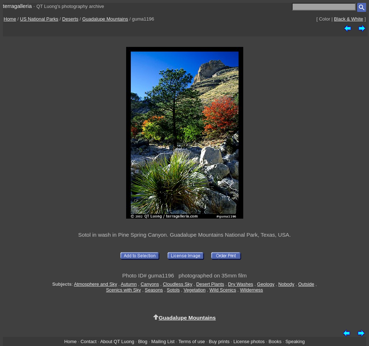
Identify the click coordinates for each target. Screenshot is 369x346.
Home (10, 19)
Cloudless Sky (177, 284)
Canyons (150, 284)
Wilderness (251, 290)
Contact (88, 341)
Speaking (295, 341)
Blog (142, 341)
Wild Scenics (222, 290)
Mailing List (163, 341)
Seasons (154, 290)
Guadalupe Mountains (105, 19)
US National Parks (39, 19)
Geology (265, 284)
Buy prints (219, 341)
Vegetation (194, 290)
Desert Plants (210, 284)
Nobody (286, 284)
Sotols (173, 290)
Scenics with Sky (123, 290)
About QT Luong (117, 341)
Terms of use (191, 341)
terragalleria (17, 6)
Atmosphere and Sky (95, 284)
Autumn (129, 284)
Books (274, 341)
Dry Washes (240, 284)
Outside (306, 284)
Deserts (70, 19)
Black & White (348, 19)
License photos (249, 341)
